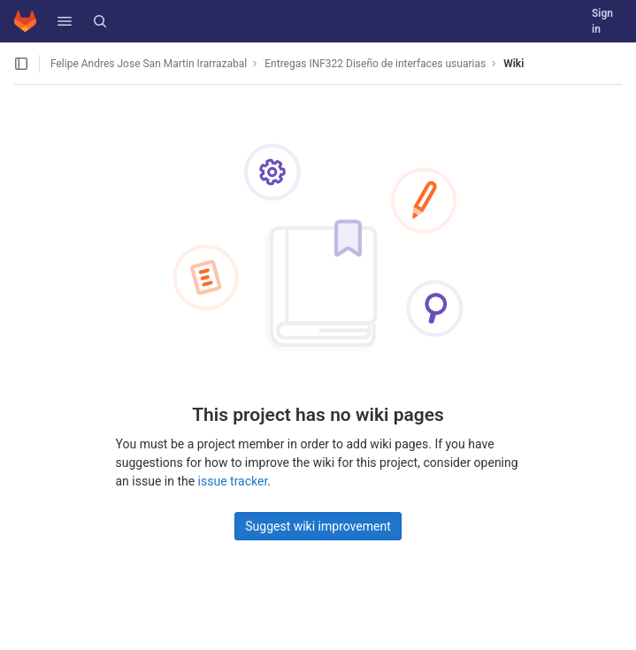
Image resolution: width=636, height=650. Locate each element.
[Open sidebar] (21, 64)
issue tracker (233, 481)
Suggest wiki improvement (318, 526)
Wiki (513, 63)
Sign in (602, 21)
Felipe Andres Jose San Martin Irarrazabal (148, 63)
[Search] (100, 21)
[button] (64, 21)
